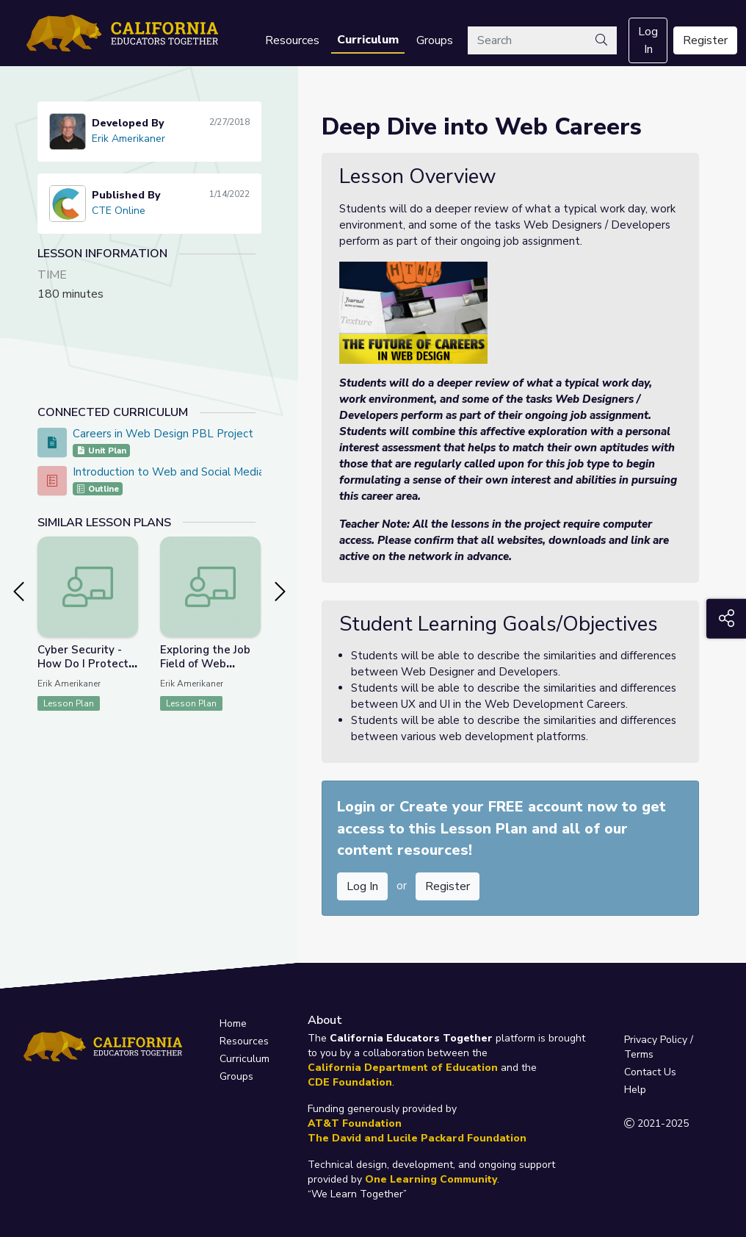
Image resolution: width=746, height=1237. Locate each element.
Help (635, 1090)
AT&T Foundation (355, 1123)
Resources (292, 40)
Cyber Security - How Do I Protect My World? (82, 663)
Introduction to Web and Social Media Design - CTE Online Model (239, 472)
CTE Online (118, 211)
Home (233, 1023)
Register (705, 40)
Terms (638, 1054)
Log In (648, 40)
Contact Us (650, 1072)
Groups (434, 40)
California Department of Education (403, 1068)
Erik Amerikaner (128, 139)
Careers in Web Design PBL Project (163, 433)
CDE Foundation (350, 1082)
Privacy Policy (655, 1040)
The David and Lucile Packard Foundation (417, 1138)
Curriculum (368, 40)
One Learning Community (431, 1179)
